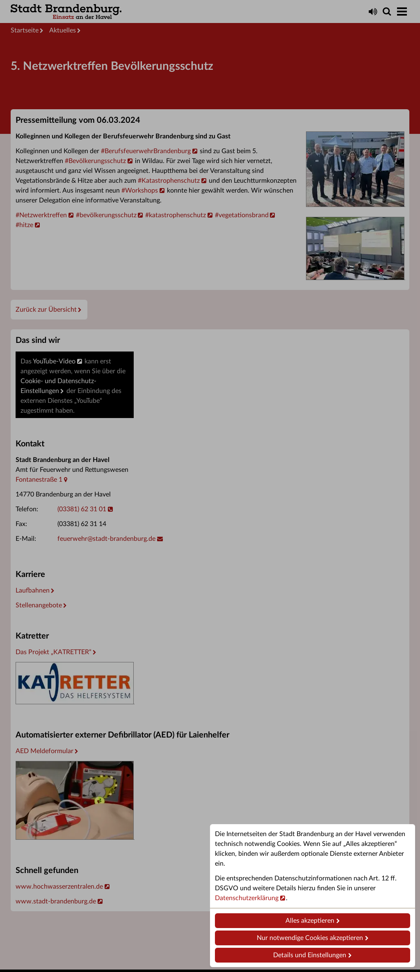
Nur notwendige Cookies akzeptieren (310, 938)
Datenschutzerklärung (246, 898)
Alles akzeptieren (309, 920)
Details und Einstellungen (309, 955)
